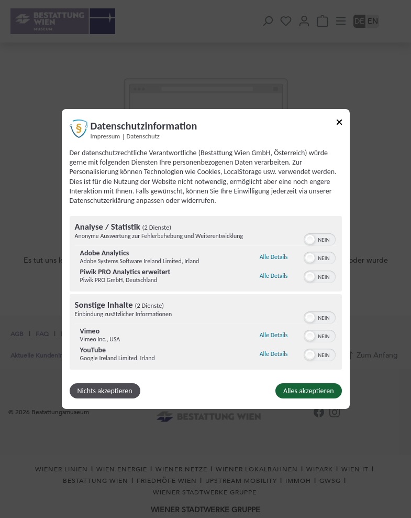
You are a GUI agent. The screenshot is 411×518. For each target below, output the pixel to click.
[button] (310, 239)
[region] (206, 294)
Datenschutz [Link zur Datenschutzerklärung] (143, 136)
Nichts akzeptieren (104, 390)
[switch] (320, 238)
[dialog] (206, 259)
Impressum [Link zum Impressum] (105, 136)
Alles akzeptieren (308, 390)
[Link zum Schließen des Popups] (339, 124)
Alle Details (274, 257)
